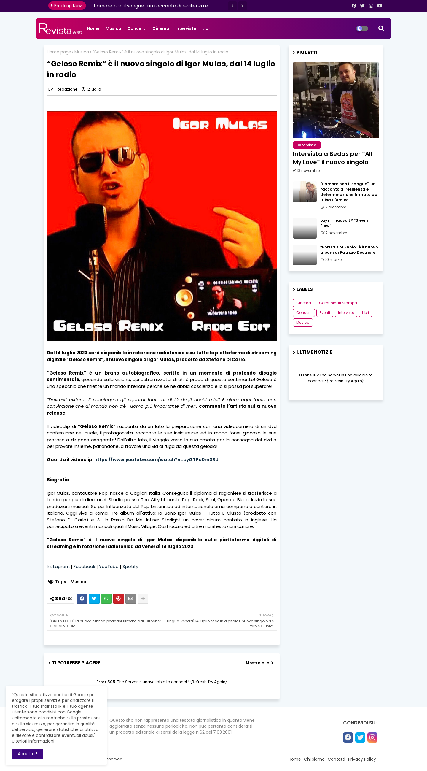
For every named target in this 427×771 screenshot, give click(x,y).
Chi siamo (314, 759)
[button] (232, 5)
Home (93, 28)
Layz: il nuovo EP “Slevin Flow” (344, 223)
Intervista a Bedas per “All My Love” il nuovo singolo (332, 158)
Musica (113, 28)
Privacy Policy (362, 759)
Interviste (185, 28)
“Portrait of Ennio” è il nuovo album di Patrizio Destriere (349, 250)
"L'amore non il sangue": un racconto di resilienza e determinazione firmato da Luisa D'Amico (348, 192)
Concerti (136, 28)
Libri (206, 28)
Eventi (325, 312)
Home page (59, 52)
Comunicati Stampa (338, 302)
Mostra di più (259, 663)
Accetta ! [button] (27, 754)
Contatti (336, 759)
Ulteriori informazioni (33, 741)
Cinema (160, 28)
